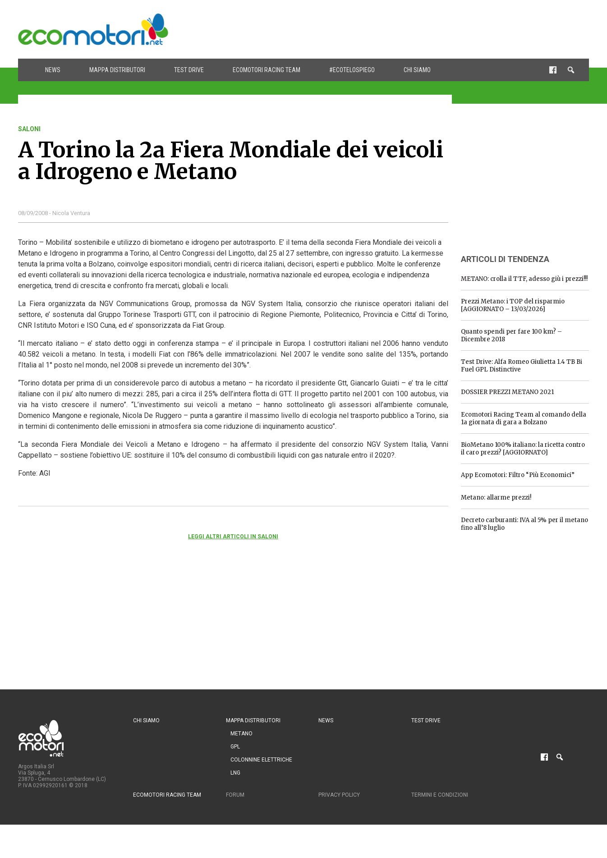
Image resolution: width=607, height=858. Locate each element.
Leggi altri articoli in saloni (233, 536)
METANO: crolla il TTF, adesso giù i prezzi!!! (524, 279)
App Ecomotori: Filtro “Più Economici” (518, 475)
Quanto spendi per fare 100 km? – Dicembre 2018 (511, 335)
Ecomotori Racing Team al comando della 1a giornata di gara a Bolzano (523, 418)
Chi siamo (417, 69)
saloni (29, 129)
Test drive (189, 69)
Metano (241, 733)
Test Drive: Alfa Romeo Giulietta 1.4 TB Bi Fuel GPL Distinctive (521, 365)
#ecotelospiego (352, 69)
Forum (235, 795)
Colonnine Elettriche (261, 760)
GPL (235, 746)
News (52, 69)
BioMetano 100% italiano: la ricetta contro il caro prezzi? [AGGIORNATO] (523, 448)
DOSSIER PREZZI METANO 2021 (507, 392)
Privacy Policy (339, 795)
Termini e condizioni (439, 795)
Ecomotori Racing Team (266, 69)
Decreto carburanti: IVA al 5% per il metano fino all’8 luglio (524, 524)
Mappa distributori (117, 69)
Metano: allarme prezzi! (496, 497)
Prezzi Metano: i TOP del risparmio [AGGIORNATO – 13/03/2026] (513, 305)
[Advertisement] (425, 29)
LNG (235, 773)
